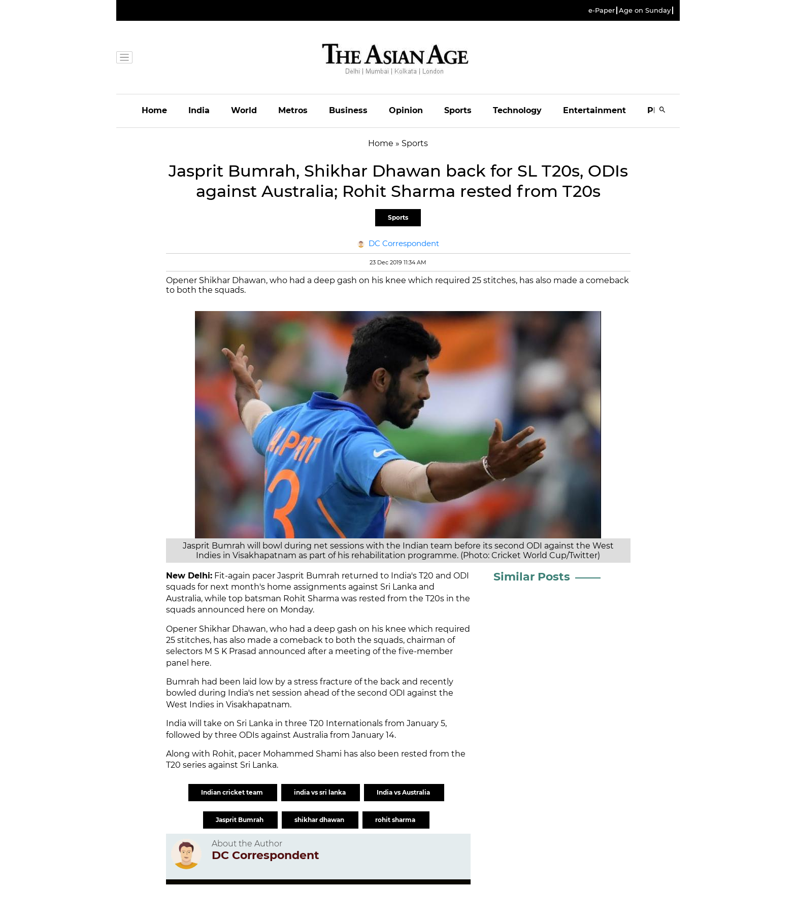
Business (348, 110)
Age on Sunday (645, 10)
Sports (458, 110)
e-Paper (601, 10)
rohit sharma (396, 820)
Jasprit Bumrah (240, 820)
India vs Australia (404, 792)
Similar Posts (531, 577)
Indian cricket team (232, 792)
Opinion (406, 110)
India (199, 110)
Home (154, 110)
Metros (293, 110)
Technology (517, 110)
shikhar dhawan (320, 820)
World (244, 110)
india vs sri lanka (320, 792)
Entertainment (594, 110)
